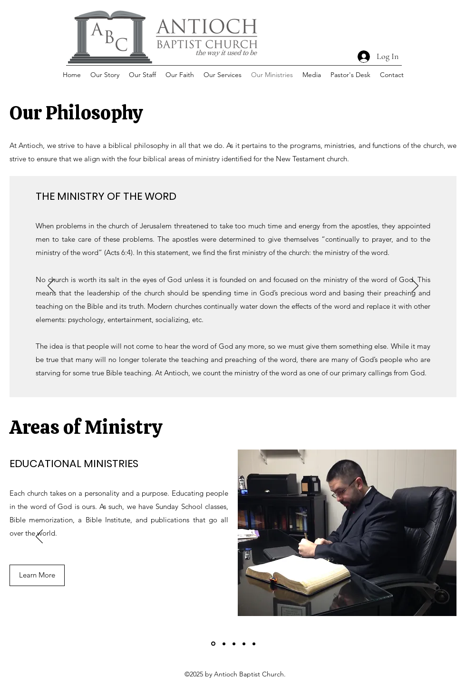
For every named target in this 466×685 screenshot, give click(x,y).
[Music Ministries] (224, 643)
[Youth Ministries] (253, 643)
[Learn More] (37, 575)
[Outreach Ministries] (234, 643)
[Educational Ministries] (213, 644)
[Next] (414, 286)
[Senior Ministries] (244, 643)
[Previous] (51, 286)
